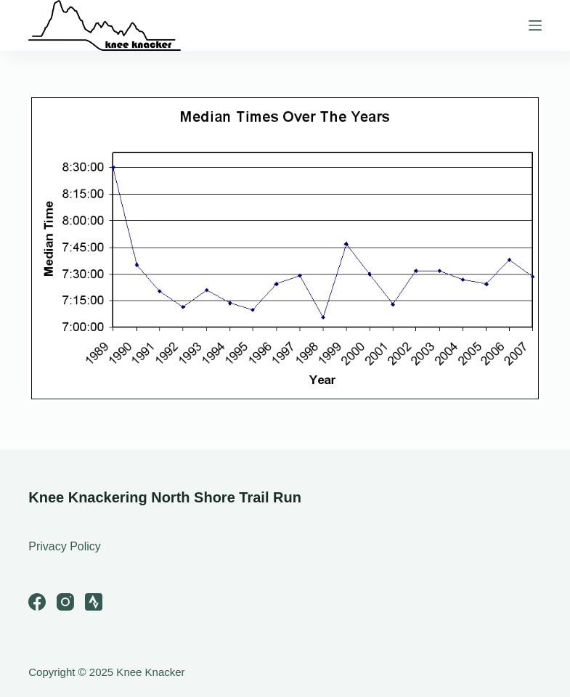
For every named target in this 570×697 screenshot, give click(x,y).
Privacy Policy (64, 546)
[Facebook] (37, 602)
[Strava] (93, 602)
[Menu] (535, 25)
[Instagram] (65, 602)
